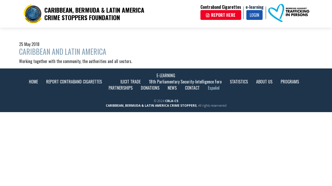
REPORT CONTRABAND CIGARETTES (74, 82)
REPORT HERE (220, 15)
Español (214, 88)
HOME (33, 82)
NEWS (172, 88)
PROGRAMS (290, 82)
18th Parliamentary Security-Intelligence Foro (185, 82)
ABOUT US (264, 82)
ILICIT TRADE (130, 82)
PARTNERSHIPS (121, 88)
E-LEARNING (166, 75)
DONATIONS (150, 88)
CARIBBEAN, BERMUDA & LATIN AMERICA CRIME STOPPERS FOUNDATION (94, 13)
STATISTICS (239, 82)
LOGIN (254, 15)
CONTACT (192, 88)
